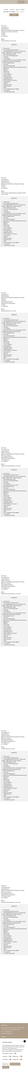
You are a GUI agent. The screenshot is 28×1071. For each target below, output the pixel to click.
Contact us (4, 1025)
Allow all (5, 1067)
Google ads (17, 1059)
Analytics (7, 1056)
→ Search (14, 14)
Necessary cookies (9, 1053)
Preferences (17, 1056)
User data (7, 1059)
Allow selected (15, 1064)
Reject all (6, 1064)
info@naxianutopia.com (7, 1033)
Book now (21, 2)
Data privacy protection (16, 1051)
